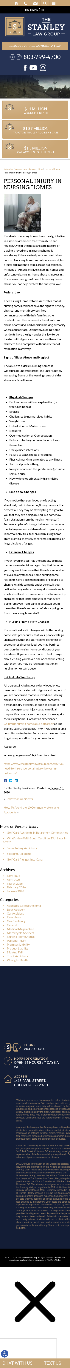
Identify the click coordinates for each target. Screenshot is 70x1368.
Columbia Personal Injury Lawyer (20, 168)
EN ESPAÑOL (35, 10)
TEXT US (52, 1363)
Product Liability (17, 948)
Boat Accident (16, 909)
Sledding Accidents (19, 853)
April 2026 (14, 879)
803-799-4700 (42, 57)
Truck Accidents (17, 956)
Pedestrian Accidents (19, 799)
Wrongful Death (17, 960)
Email (35, 3)
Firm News (14, 917)
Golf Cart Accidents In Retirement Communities (37, 832)
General (12, 925)
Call (25, 3)
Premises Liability (18, 944)
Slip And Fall (15, 952)
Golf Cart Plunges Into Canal (25, 859)
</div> (28, 1352)
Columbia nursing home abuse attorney (29, 723)
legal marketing (26, 1260)
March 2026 (15, 883)
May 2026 (13, 875)
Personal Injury (52, 168)
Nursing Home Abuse (21, 936)
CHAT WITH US (17, 1363)
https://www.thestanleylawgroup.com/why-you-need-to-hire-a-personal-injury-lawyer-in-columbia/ (34, 768)
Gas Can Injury (16, 921)
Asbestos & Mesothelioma (24, 905)
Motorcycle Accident (20, 933)
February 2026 (16, 887)
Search (45, 3)
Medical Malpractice (20, 929)
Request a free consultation (35, 45)
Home (16, 3)
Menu (53, 3)
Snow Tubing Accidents (22, 848)
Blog (40, 168)
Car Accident (15, 913)
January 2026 (15, 891)
